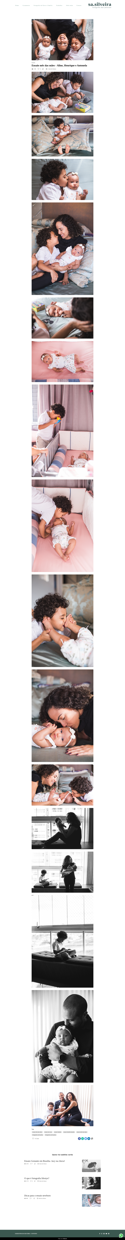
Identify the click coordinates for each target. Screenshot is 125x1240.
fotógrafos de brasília (37, 1135)
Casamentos (26, 5)
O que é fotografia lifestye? (36, 1178)
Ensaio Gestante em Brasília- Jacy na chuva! (44, 1161)
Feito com (62, 1238)
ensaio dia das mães (37, 1132)
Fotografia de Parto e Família (43, 5)
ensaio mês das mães (82, 1132)
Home (17, 5)
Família (33, 62)
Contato (79, 5)
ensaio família (57, 1132)
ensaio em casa (48, 1132)
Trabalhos (59, 5)
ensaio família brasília (69, 1132)
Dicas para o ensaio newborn (37, 1195)
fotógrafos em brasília (50, 1135)
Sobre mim (69, 5)
